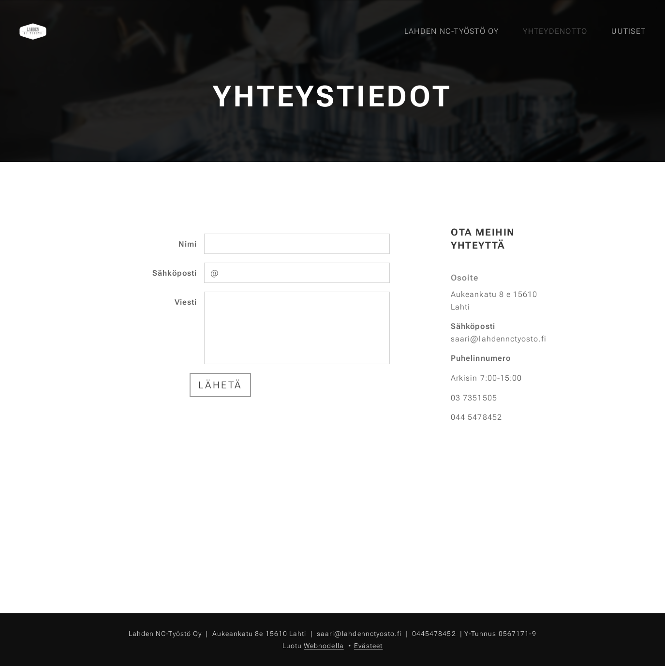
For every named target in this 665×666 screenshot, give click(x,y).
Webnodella (324, 646)
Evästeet (368, 646)
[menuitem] (454, 31)
